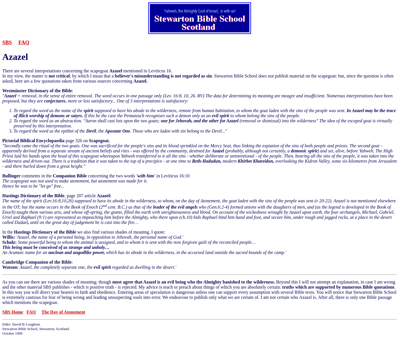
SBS (7, 42)
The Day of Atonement (63, 312)
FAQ (23, 42)
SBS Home (12, 312)
